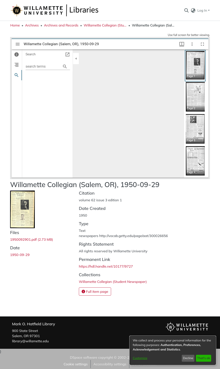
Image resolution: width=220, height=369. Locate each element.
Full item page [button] (95, 291)
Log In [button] (202, 10)
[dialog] (173, 350)
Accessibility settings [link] (109, 364)
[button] (186, 10)
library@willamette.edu (30, 341)
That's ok (203, 358)
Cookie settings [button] (76, 364)
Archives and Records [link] (61, 25)
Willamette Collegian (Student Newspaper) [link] (105, 25)
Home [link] (15, 25)
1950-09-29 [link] (20, 255)
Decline (188, 358)
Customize (140, 358)
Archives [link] (32, 25)
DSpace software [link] (83, 357)
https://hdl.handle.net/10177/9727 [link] (106, 266)
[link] (31, 239)
